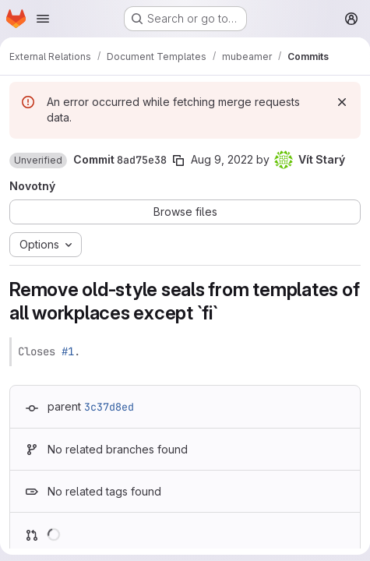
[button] (38, 160)
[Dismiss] (342, 102)
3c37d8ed (109, 407)
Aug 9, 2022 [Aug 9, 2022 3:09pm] (222, 159)
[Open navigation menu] (42, 18)
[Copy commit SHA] (178, 160)
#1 (68, 351)
